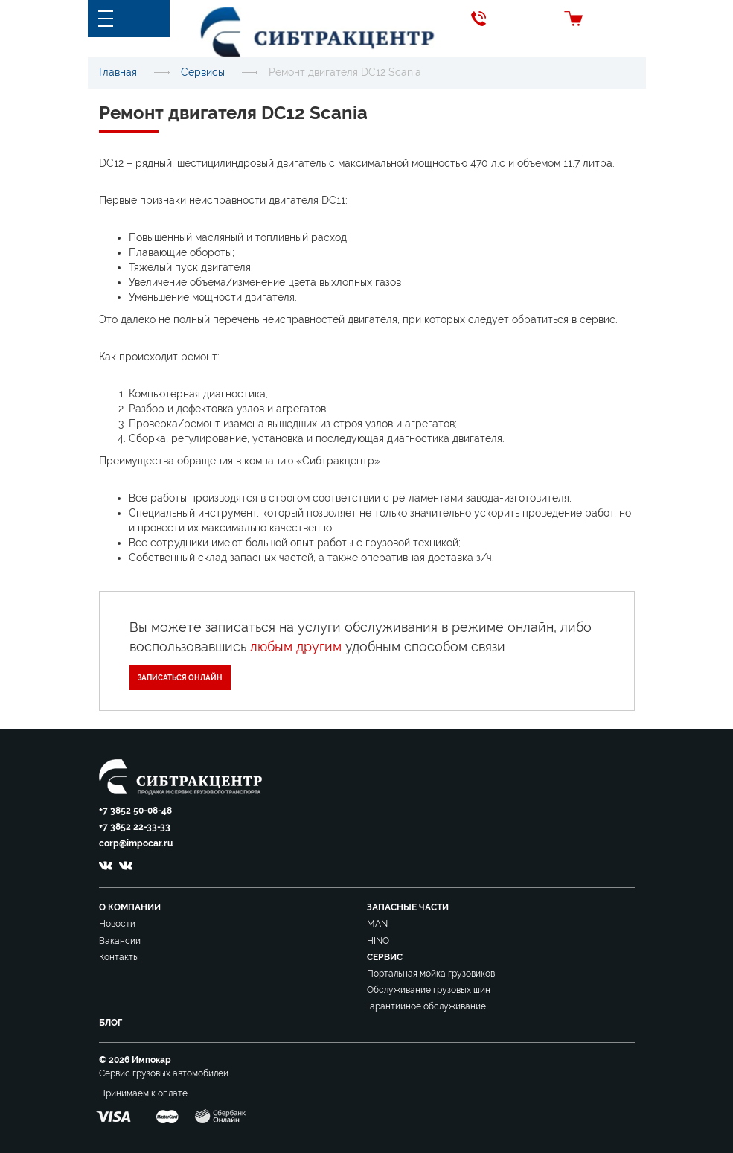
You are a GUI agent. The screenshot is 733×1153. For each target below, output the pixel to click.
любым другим (296, 646)
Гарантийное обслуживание (426, 1006)
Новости (117, 924)
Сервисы (203, 72)
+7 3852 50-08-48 (135, 810)
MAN (377, 924)
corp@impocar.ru (136, 843)
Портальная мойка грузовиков (431, 973)
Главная (118, 72)
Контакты (119, 957)
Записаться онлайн (180, 678)
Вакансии (120, 941)
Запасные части (408, 907)
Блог (110, 1023)
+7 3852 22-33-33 (134, 827)
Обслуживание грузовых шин (428, 990)
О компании (130, 907)
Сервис (385, 957)
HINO (378, 941)
